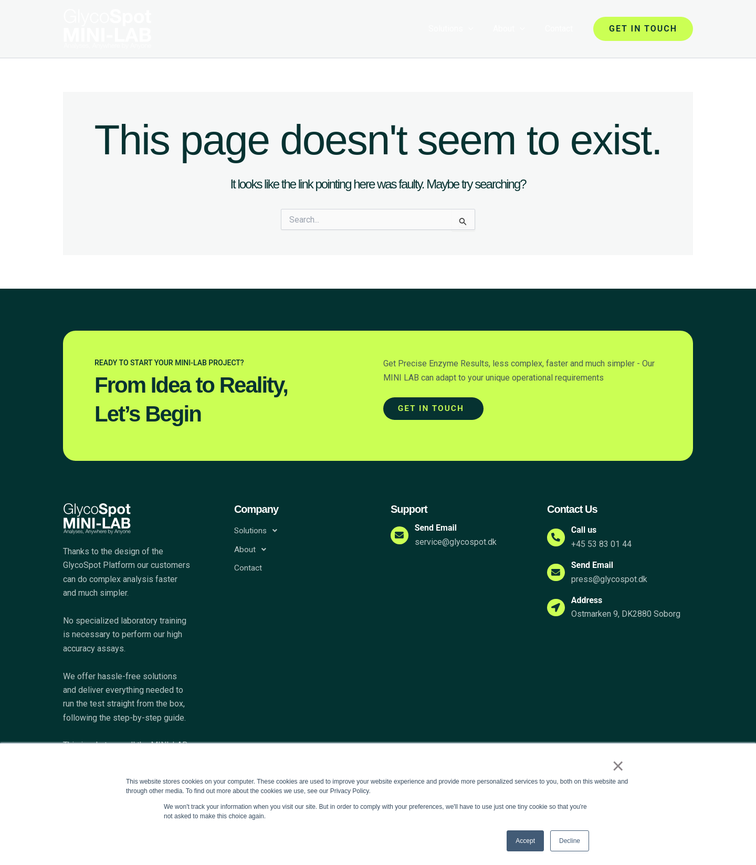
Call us (587, 530)
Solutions (458, 29)
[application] (476, 29)
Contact (560, 29)
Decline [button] (569, 841)
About (514, 29)
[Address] (557, 607)
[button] (643, 29)
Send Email (439, 528)
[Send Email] (401, 535)
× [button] (619, 767)
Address (590, 600)
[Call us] (557, 537)
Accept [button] (525, 841)
